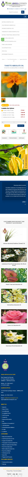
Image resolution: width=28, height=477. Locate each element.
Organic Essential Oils (8, 28)
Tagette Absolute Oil (20, 60)
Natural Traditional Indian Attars (11, 34)
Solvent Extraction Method (7, 427)
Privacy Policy (10, 470)
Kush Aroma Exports (11, 469)
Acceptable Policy (5, 413)
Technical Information (6, 462)
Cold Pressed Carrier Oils (8, 25)
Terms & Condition (17, 470)
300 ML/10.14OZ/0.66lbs (8, 112)
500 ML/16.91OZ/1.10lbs (8, 115)
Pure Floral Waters (7, 44)
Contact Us (4, 417)
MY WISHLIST (10, 8)
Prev (4, 197)
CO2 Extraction (5, 425)
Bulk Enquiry (21, 138)
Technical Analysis (13, 138)
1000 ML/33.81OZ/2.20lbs (9, 117)
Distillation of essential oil (7, 423)
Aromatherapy (5, 411)
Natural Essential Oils (8, 22)
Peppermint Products (7, 54)
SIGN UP (21, 8)
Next (24, 197)
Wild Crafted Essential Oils (9, 41)
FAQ (2, 421)
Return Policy (4, 409)
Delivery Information (6, 419)
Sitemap (3, 464)
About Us (3, 407)
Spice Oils (4, 51)
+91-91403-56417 (9, 383)
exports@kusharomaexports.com (9, 399)
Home (3, 59)
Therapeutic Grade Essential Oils (10, 31)
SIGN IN (17, 8)
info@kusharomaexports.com (11, 397)
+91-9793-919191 (9, 395)
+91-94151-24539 (5, 385)
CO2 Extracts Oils (6, 47)
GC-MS (3, 429)
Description (4, 138)
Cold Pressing (5, 415)
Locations (4, 431)
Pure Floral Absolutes (8, 38)
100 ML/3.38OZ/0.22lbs (8, 110)
